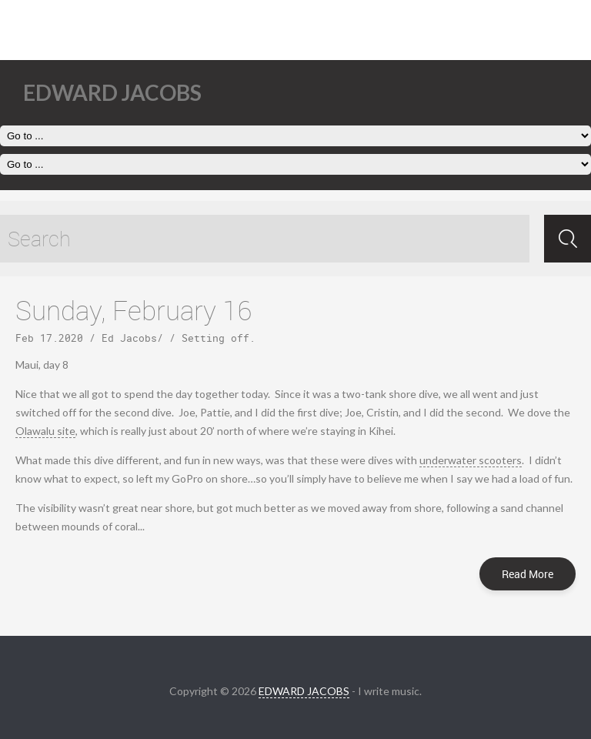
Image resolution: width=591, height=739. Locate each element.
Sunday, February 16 (133, 310)
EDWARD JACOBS (304, 690)
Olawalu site (45, 430)
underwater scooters (470, 459)
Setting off (215, 338)
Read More (527, 574)
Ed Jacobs (129, 338)
